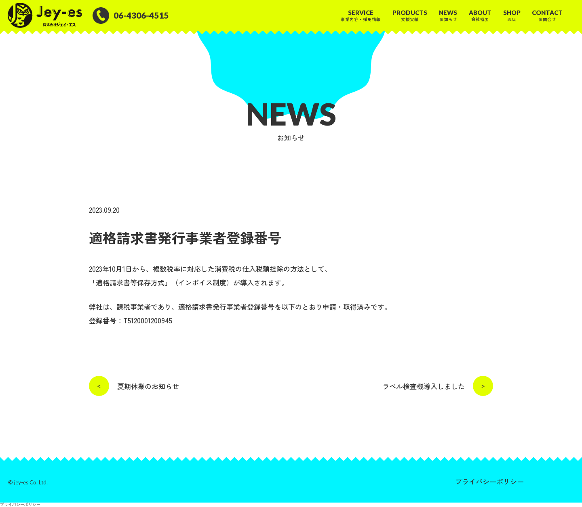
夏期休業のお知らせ (134, 386)
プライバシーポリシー (489, 481)
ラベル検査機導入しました (437, 386)
